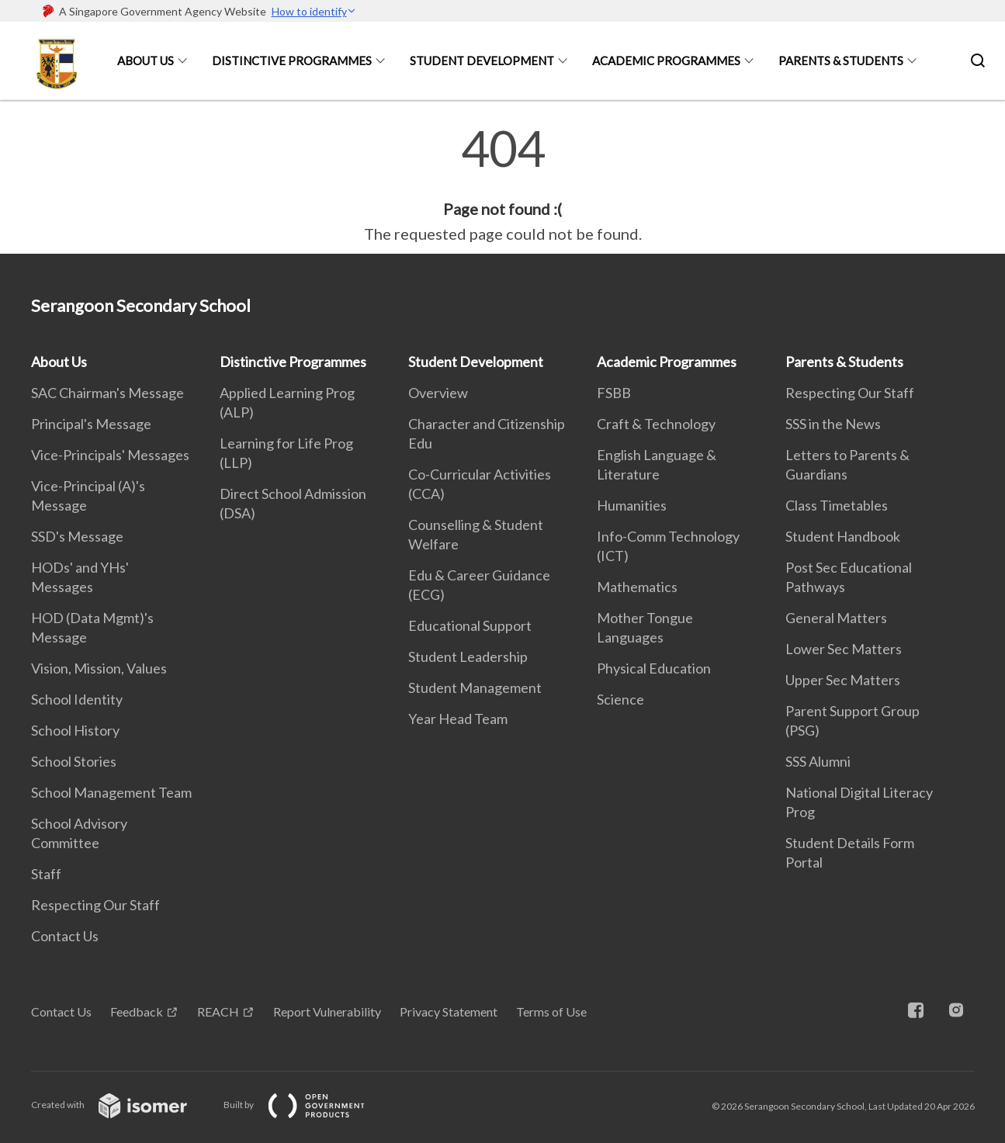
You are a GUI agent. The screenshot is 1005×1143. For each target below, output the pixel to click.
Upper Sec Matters (842, 679)
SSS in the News (833, 423)
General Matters (836, 617)
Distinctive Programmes (292, 61)
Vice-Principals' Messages (110, 454)
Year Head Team (458, 718)
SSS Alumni (818, 761)
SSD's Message (77, 536)
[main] (502, 184)
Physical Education (654, 668)
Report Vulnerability (327, 1011)
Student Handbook (842, 536)
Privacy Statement (448, 1011)
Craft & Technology (656, 423)
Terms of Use (551, 1011)
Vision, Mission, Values (99, 668)
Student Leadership (468, 656)
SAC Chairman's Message (107, 392)
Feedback (136, 1011)
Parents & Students (840, 61)
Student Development (482, 61)
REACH (218, 1011)
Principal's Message (91, 423)
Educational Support (470, 625)
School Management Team (111, 792)
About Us (145, 61)
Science (620, 699)
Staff (46, 873)
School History (75, 730)
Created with (121, 1104)
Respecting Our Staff (95, 904)
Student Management (475, 687)
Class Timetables (836, 505)
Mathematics (637, 586)
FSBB (614, 392)
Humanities (632, 505)
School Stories (73, 761)
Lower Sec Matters (843, 648)
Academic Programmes (666, 61)
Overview (438, 392)
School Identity (77, 699)
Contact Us (65, 935)
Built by (307, 1104)
